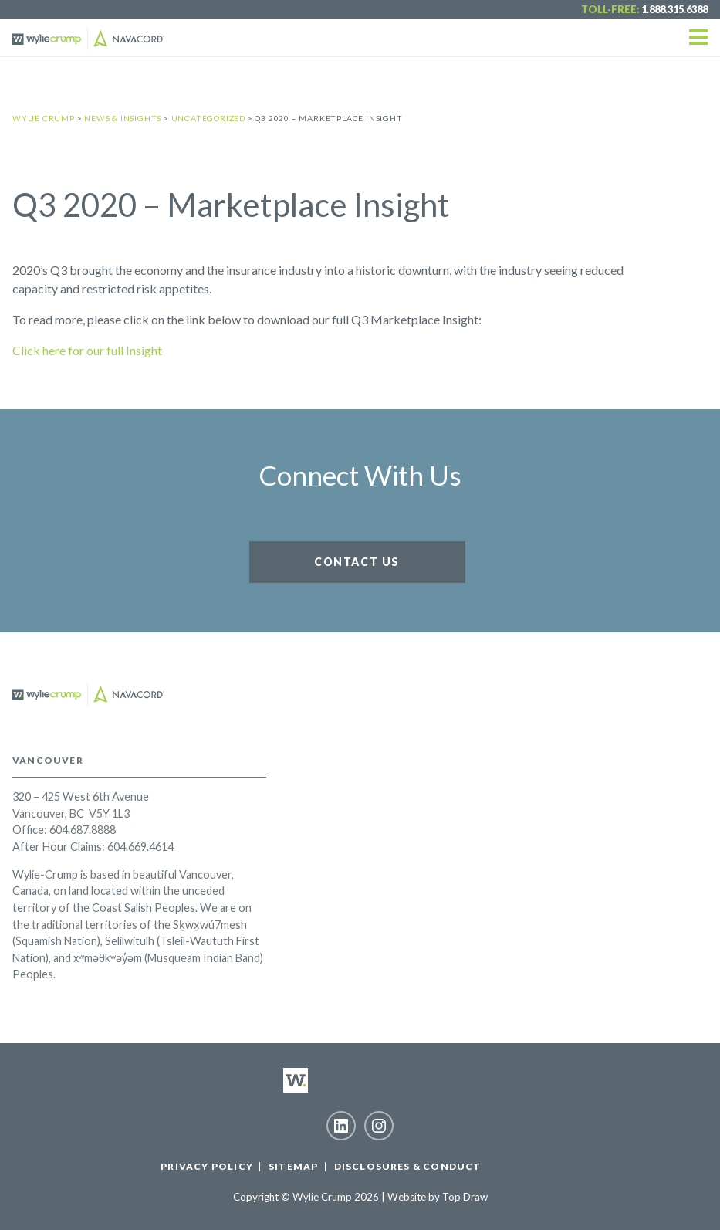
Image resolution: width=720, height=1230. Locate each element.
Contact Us (357, 561)
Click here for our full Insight (87, 350)
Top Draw (465, 1197)
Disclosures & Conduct (408, 1166)
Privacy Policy (207, 1166)
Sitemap (293, 1166)
